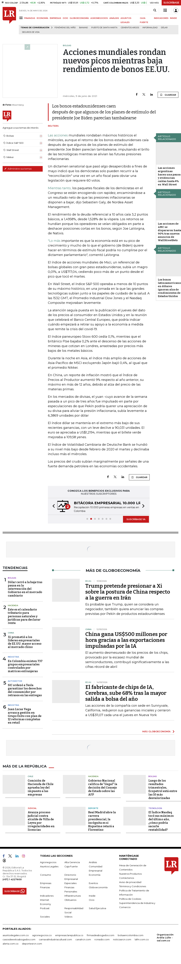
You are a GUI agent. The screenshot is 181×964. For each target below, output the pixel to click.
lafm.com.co (142, 939)
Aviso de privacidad (130, 882)
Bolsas (12, 578)
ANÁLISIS (114, 18)
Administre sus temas (18, 168)
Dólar (164, 27)
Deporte (93, 808)
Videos (68, 916)
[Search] (154, 10)
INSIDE (173, 18)
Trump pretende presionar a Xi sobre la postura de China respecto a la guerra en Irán (127, 592)
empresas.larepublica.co (69, 935)
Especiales (70, 883)
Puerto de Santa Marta (104, 27)
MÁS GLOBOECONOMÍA (156, 731)
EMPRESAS (55, 18)
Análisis (93, 862)
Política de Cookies (130, 898)
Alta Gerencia (72, 862)
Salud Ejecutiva (97, 908)
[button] (52, 506)
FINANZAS (29, 18)
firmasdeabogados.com (100, 935)
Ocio (91, 899)
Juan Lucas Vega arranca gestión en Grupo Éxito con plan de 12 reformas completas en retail (24, 716)
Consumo (45, 874)
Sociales (45, 916)
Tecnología (155, 808)
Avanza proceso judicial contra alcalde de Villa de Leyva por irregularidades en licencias (41, 821)
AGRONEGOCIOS (99, 18)
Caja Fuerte (71, 866)
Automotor (15, 681)
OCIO (65, 18)
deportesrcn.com (32, 943)
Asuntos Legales (49, 866)
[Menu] (21, 18)
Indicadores (46, 895)
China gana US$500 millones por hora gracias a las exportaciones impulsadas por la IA (126, 640)
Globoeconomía (98, 887)
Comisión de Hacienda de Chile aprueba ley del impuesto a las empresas (40, 787)
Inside (92, 895)
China (11, 633)
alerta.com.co (10, 943)
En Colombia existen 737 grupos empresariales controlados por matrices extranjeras (25, 666)
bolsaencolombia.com (130, 935)
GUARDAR (168, 94)
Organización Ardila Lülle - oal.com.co (165, 937)
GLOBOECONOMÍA (79, 18)
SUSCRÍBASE (171, 2)
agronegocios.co (42, 935)
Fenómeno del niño (65, 27)
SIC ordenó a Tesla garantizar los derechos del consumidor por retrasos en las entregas (25, 690)
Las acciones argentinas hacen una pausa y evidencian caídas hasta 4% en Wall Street (169, 176)
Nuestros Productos (130, 873)
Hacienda (13, 605)
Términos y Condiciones (132, 886)
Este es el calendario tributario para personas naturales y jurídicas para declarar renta (24, 616)
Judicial (32, 808)
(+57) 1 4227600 (12, 879)
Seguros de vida (31, 32)
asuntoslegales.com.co (16, 935)
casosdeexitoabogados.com (19, 939)
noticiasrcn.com (122, 939)
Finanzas (45, 887)
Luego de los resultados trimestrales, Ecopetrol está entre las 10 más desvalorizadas (162, 789)
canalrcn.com (83, 939)
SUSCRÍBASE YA (135, 519)
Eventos (93, 883)
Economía (94, 874)
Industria (13, 657)
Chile (30, 776)
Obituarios (70, 899)
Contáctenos (126, 878)
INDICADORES (161, 18)
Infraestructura (72, 895)
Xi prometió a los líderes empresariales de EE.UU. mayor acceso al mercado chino (24, 642)
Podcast (44, 908)
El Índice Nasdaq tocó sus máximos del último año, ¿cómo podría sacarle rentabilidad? (161, 821)
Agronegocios (48, 862)
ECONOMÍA (42, 18)
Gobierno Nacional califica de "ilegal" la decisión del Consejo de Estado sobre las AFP (102, 787)
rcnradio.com (102, 939)
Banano (83, 27)
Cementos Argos (130, 27)
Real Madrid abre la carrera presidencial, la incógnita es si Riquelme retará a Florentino (102, 821)
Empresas (45, 883)
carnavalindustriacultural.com (55, 939)
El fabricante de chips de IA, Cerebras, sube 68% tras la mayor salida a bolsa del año (125, 693)
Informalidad (150, 27)
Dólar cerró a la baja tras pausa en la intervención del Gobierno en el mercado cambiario (25, 589)
